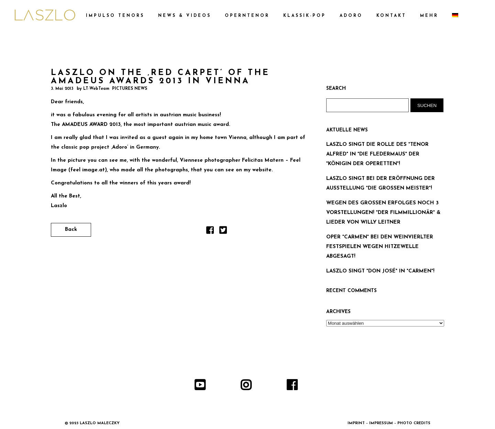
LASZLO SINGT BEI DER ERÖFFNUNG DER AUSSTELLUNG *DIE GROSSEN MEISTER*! (380, 183)
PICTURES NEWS (129, 89)
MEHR (429, 16)
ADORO (351, 16)
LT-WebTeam (96, 89)
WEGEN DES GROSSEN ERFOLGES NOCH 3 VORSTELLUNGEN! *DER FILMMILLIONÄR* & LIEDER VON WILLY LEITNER (383, 213)
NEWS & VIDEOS (184, 16)
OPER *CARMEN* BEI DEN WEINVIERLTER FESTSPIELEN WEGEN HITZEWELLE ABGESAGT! (379, 247)
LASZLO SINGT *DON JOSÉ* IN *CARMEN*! (380, 271)
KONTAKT (391, 16)
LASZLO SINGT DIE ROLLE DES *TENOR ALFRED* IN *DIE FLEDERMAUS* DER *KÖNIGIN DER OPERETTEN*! (377, 154)
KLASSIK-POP (304, 16)
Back (71, 229)
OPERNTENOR (247, 16)
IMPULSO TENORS (115, 16)
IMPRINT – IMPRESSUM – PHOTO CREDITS (389, 423)
